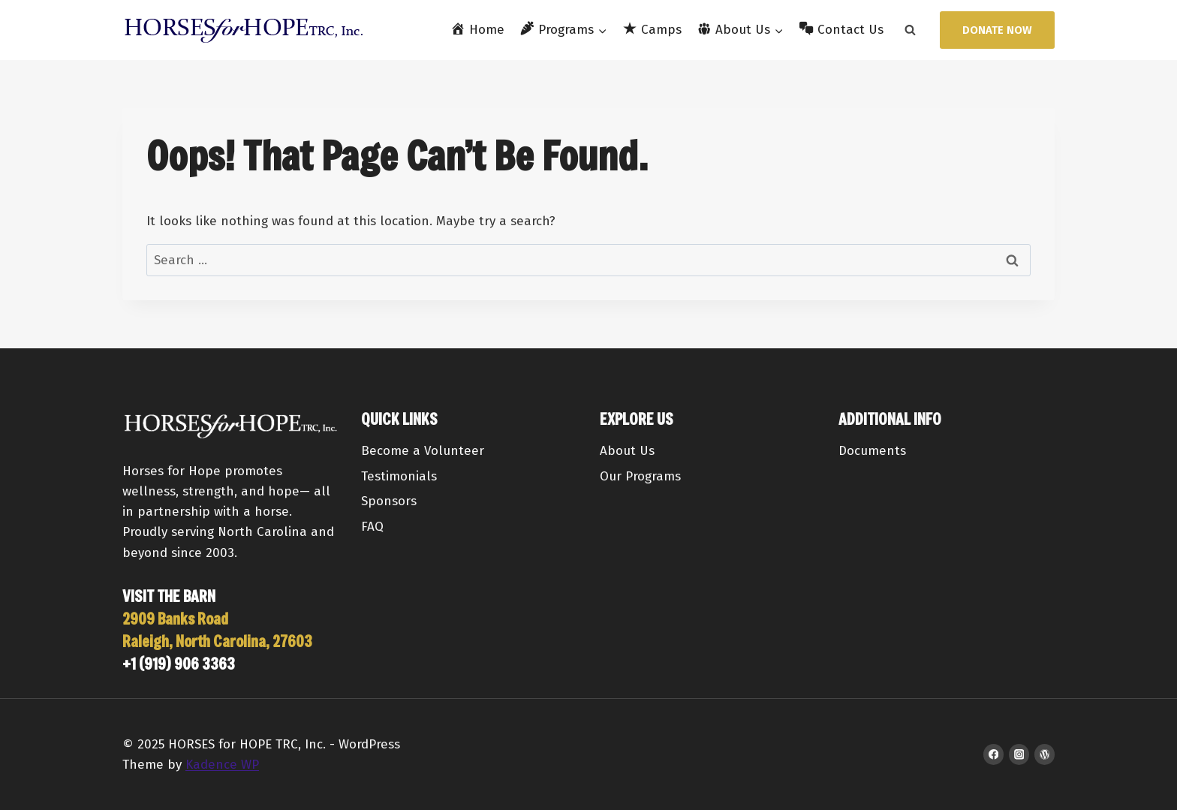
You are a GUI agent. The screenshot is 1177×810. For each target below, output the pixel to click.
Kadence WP (222, 764)
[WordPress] (1044, 754)
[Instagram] (1019, 754)
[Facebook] (993, 754)
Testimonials (399, 476)
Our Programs (640, 476)
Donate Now (997, 30)
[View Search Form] (910, 30)
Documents (872, 451)
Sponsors (389, 501)
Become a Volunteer (422, 451)
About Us (627, 451)
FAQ (372, 526)
